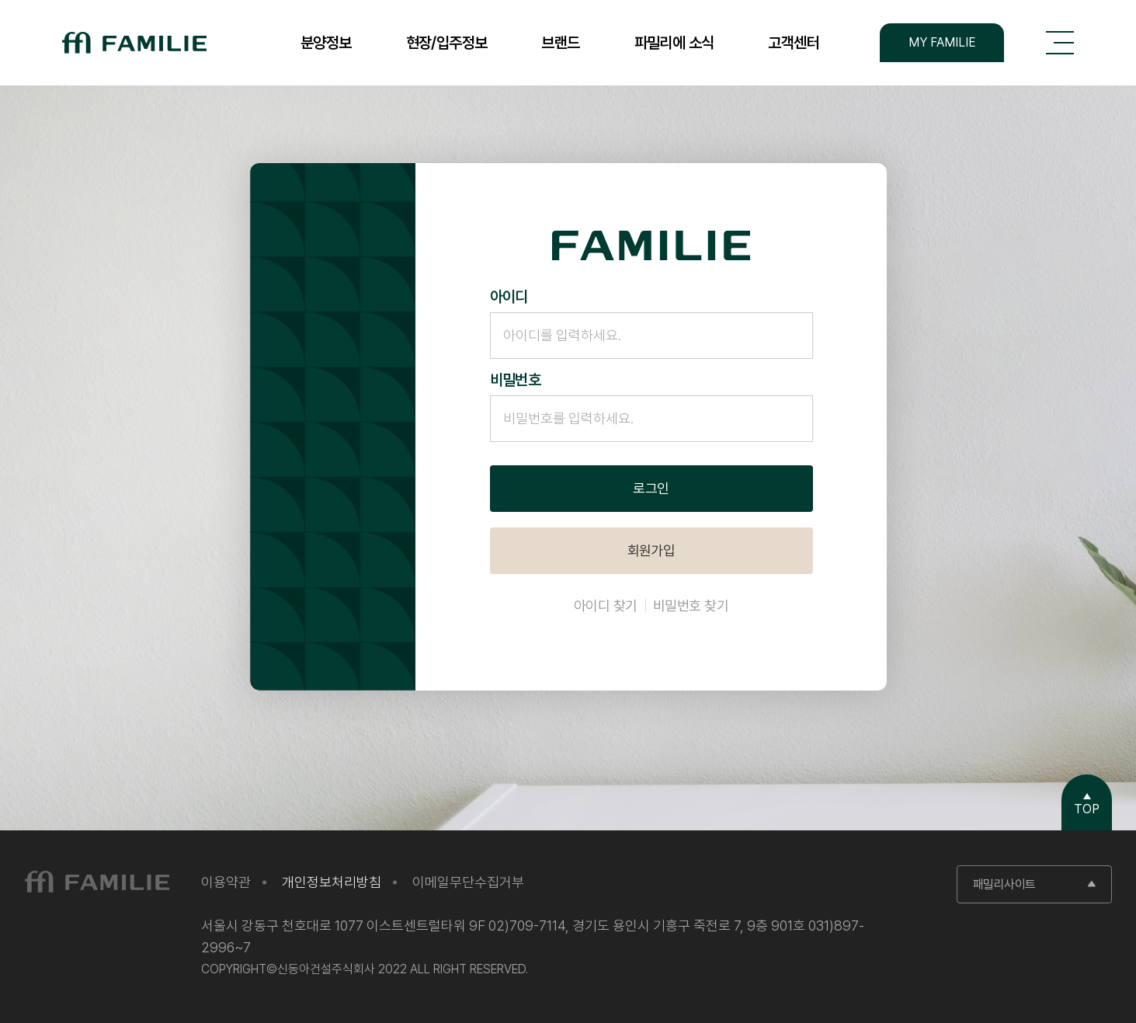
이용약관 (226, 882)
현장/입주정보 (447, 42)
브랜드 (560, 42)
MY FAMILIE (942, 42)
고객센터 (793, 42)
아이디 (509, 296)
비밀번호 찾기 (690, 606)
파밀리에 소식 (674, 42)
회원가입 (651, 550)
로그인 (651, 488)
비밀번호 (515, 380)
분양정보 (326, 42)
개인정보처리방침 (331, 882)
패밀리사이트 (1004, 884)
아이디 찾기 (605, 606)
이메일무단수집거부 (468, 882)
